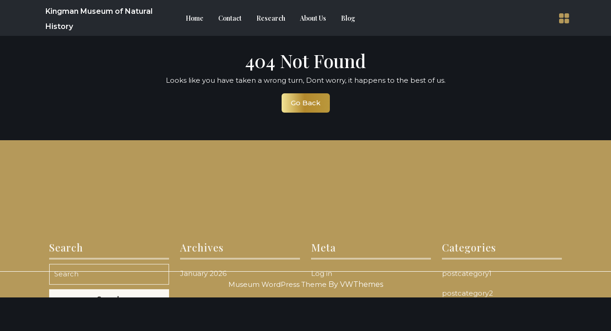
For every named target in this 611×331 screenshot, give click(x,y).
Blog (348, 18)
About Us (313, 18)
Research (270, 18)
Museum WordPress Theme (277, 284)
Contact (230, 18)
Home (195, 18)
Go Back (310, 105)
